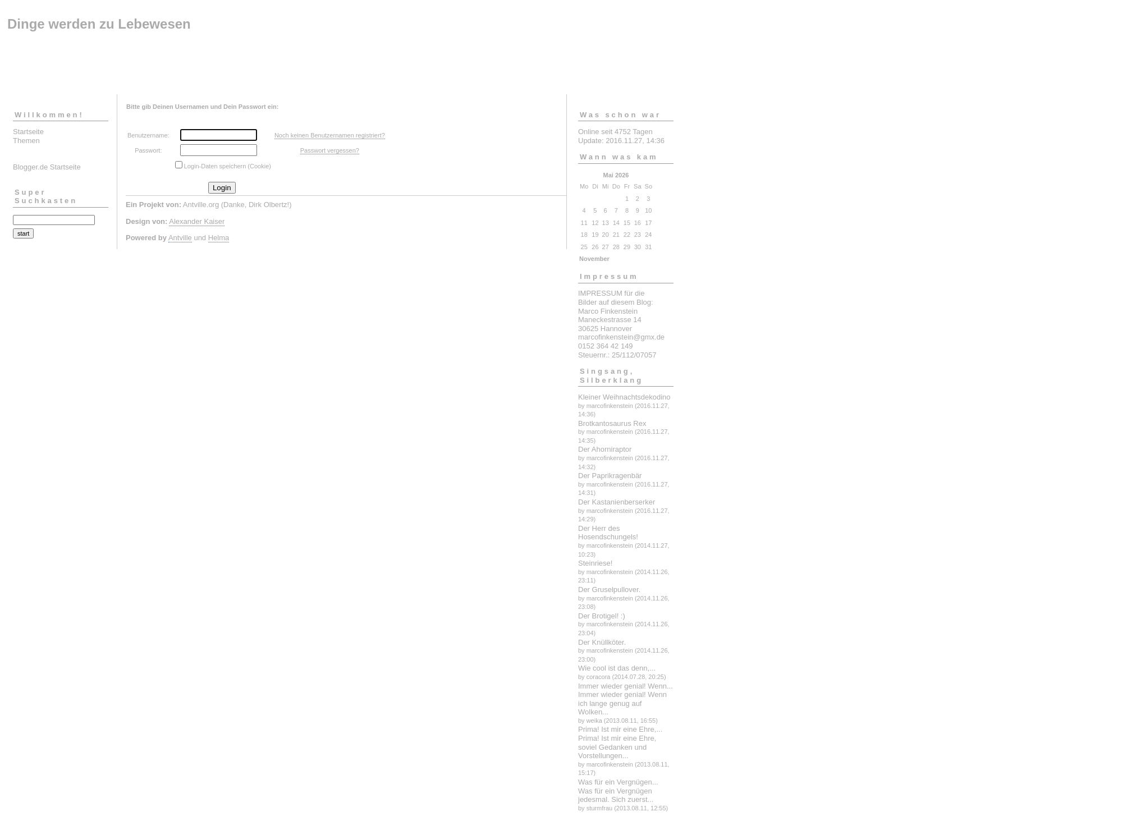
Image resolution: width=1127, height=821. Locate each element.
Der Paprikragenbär (610, 475)
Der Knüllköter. (602, 642)
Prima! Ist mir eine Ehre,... (620, 729)
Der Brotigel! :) (601, 616)
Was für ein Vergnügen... (618, 782)
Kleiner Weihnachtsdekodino (624, 397)
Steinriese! (595, 563)
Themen (26, 140)
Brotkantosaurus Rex (612, 423)
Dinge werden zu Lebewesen (99, 23)
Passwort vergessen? (329, 150)
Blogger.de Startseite (47, 167)
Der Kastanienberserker (616, 502)
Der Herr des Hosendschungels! (608, 533)
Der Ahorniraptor (604, 449)
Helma (219, 237)
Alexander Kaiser (197, 221)
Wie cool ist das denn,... (617, 668)
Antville (180, 237)
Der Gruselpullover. (609, 589)
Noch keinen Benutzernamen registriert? (329, 135)
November (594, 258)
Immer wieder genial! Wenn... (625, 686)
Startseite (28, 131)
